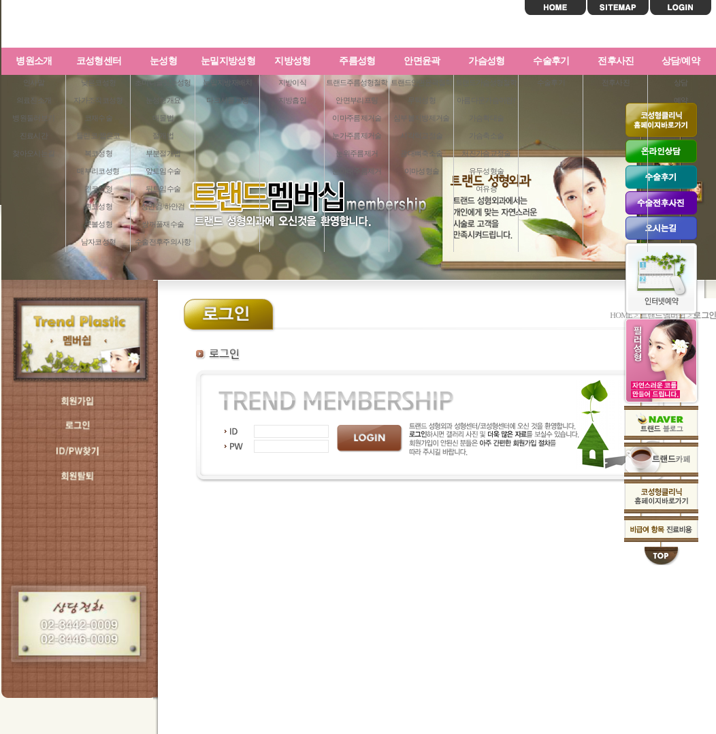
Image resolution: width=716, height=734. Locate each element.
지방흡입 (292, 100)
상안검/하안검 (162, 206)
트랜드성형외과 (90, 24)
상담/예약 (681, 61)
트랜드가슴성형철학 (486, 82)
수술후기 (551, 61)
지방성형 (292, 61)
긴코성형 (98, 189)
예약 (681, 100)
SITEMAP (618, 7)
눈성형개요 (163, 100)
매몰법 (163, 118)
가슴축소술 (486, 135)
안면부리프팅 (357, 100)
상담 (681, 82)
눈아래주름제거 (356, 171)
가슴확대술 (486, 118)
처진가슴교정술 (485, 153)
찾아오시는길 (33, 153)
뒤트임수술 (163, 189)
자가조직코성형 (98, 100)
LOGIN (680, 7)
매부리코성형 (98, 171)
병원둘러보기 (33, 118)
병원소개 (34, 61)
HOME (555, 7)
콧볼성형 (98, 224)
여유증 (486, 189)
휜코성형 (98, 206)
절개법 (163, 135)
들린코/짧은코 (98, 135)
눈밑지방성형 (228, 61)
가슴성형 (486, 61)
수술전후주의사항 (163, 242)
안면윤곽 (422, 61)
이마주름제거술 (356, 118)
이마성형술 (422, 171)
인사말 (33, 82)
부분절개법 (163, 153)
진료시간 (34, 135)
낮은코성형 (98, 82)
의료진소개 (34, 100)
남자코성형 (98, 242)
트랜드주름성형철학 (356, 82)
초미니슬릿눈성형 (163, 82)
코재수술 (98, 118)
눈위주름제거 (357, 153)
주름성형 (357, 61)
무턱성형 (422, 100)
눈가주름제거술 (356, 135)
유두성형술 (486, 171)
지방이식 (292, 82)
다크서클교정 (227, 100)
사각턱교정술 (421, 135)
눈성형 (163, 61)
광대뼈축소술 (421, 153)
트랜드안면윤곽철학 (421, 82)
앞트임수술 (163, 171)
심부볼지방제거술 (421, 118)
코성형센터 (99, 61)
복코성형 (98, 153)
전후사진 (616, 61)
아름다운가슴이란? (486, 100)
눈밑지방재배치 (227, 82)
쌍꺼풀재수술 (163, 224)
